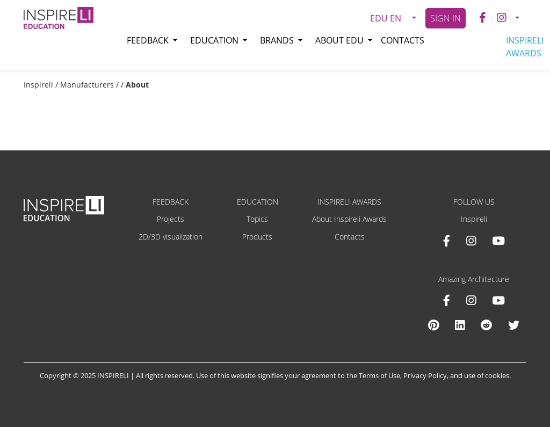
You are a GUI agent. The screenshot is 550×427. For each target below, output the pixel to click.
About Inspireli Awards (349, 219)
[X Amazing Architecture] (513, 325)
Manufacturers (87, 84)
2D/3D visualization (170, 236)
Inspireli (38, 84)
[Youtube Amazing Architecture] (498, 300)
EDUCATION (257, 202)
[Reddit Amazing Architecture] (486, 325)
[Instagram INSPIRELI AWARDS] (471, 240)
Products (257, 236)
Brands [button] (278, 40)
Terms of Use (379, 375)
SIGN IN (445, 18)
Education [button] (215, 40)
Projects (170, 219)
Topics (257, 219)
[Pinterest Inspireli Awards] (433, 325)
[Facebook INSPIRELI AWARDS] (446, 240)
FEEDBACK (171, 202)
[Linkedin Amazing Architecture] (460, 325)
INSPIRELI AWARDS (525, 46)
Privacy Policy (425, 375)
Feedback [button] (149, 40)
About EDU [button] (340, 40)
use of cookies (486, 375)
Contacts (402, 40)
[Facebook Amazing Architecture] (446, 300)
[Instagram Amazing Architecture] (471, 300)
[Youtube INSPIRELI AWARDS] (498, 240)
